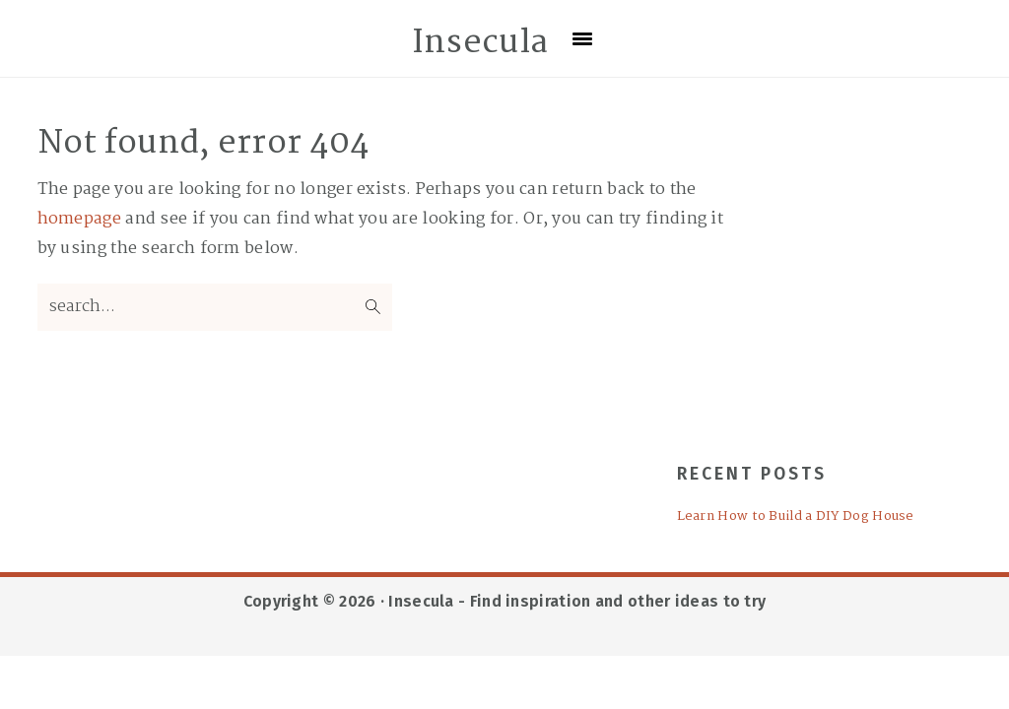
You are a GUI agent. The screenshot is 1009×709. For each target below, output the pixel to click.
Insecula (480, 43)
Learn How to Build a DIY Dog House (795, 516)
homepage (79, 219)
